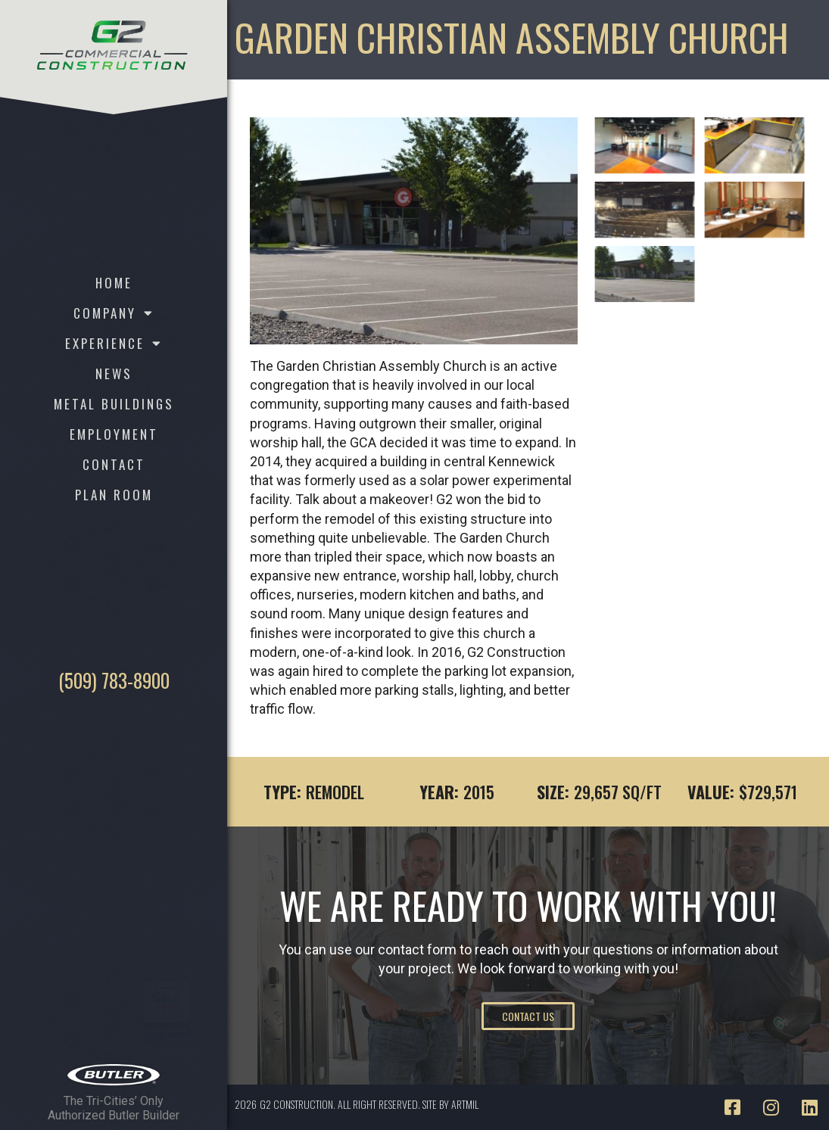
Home (113, 282)
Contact (114, 464)
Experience (114, 343)
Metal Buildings (114, 403)
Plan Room (114, 494)
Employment (114, 434)
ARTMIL (464, 1104)
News (113, 373)
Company (113, 313)
